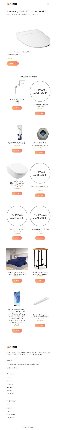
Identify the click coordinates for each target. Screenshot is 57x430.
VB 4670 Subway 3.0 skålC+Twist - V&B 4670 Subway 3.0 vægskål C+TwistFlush (17, 184)
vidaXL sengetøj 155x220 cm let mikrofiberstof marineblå (17, 273)
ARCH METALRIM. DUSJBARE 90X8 (40, 230)
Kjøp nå (12, 63)
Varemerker (18, 52)
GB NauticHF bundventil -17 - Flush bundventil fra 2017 (17, 143)
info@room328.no (12, 368)
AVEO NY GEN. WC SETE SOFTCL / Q (17, 230)
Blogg (8, 405)
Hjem (8, 14)
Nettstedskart (11, 417)
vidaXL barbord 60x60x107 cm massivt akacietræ (40, 273)
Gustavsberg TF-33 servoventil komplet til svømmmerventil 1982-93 (40, 144)
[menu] (48, 4)
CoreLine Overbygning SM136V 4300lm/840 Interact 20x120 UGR (40, 316)
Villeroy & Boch (26, 52)
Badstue (9, 381)
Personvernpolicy (12, 414)
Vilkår (8, 411)
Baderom (9, 378)
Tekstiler (9, 390)
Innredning (10, 387)
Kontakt (9, 408)
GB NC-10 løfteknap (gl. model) (17, 100)
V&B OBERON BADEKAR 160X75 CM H (40, 105)
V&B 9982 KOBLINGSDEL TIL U (40, 187)
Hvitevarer (10, 384)
